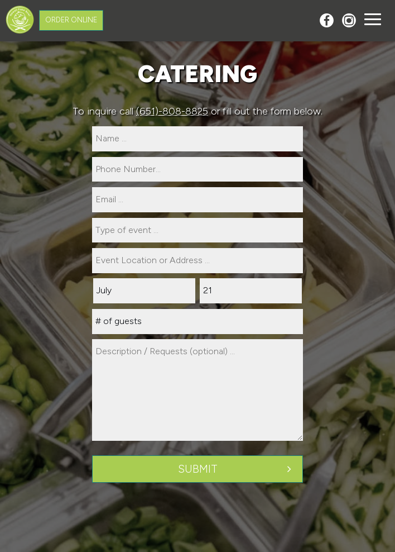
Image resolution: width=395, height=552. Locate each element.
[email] (197, 199)
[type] (197, 230)
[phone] (197, 169)
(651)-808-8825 (172, 111)
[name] (197, 138)
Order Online (71, 20)
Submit (198, 469)
